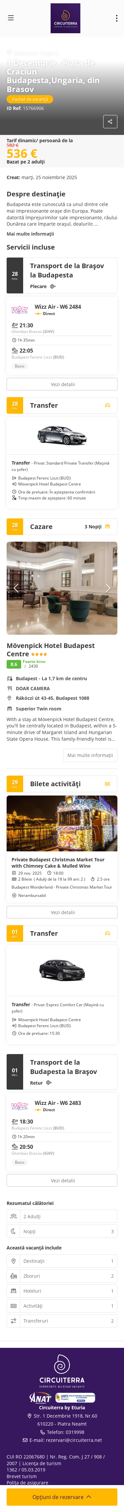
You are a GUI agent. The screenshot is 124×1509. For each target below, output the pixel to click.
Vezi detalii (63, 384)
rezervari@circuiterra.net (74, 1440)
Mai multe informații (30, 234)
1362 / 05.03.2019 (26, 1469)
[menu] (117, 18)
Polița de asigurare (27, 1482)
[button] (16, 588)
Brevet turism (22, 1476)
